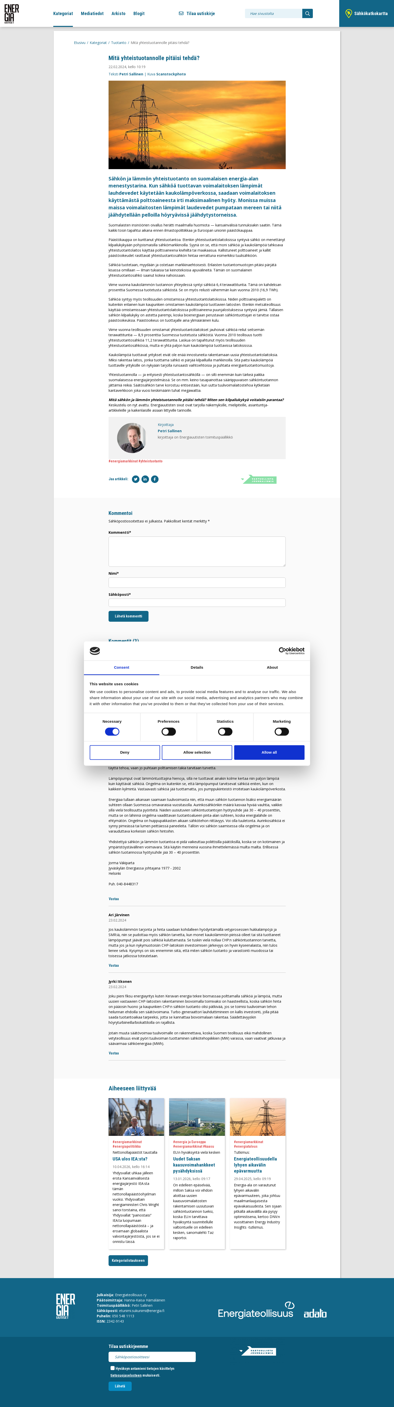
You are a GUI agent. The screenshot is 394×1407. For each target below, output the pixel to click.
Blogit (138, 13)
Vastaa (114, 899)
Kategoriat (63, 13)
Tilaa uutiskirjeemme (128, 1346)
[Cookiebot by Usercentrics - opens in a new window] (283, 651)
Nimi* (114, 573)
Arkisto (118, 13)
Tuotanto (118, 42)
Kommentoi (120, 513)
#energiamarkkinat (123, 461)
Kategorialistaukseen (128, 1260)
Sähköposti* (120, 594)
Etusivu (79, 42)
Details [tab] (197, 667)
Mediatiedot (92, 13)
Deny (124, 752)
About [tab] (272, 667)
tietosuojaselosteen (126, 1375)
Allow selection (197, 752)
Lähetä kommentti (128, 616)
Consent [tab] (121, 667)
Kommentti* (120, 532)
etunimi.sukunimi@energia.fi (141, 1310)
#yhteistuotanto (150, 461)
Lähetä (120, 1386)
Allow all (269, 752)
